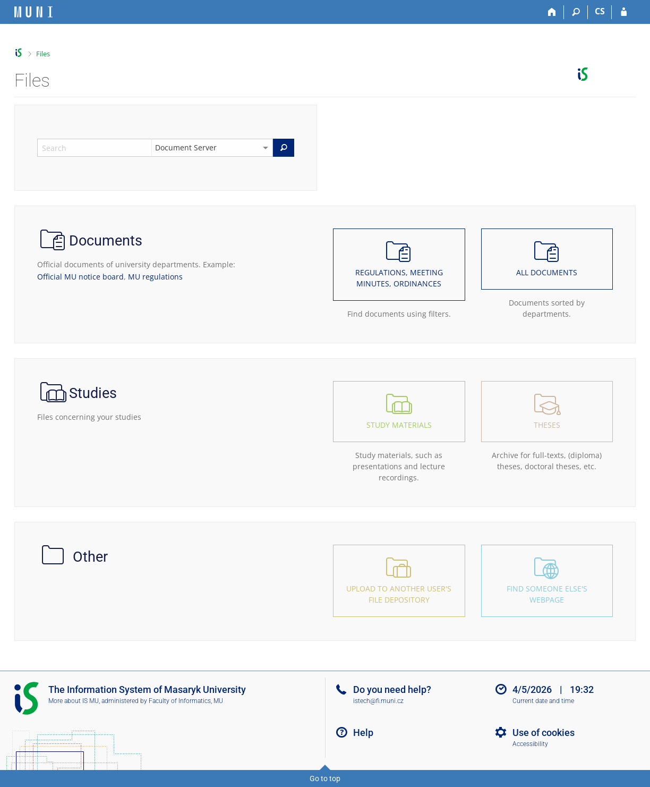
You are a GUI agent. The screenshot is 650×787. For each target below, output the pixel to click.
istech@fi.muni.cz (378, 701)
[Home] (552, 12)
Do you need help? (392, 689)
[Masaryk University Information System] (33, 12)
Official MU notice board (80, 277)
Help (363, 732)
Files (43, 53)
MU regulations (155, 277)
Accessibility (530, 744)
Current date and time (543, 701)
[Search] (576, 12)
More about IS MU (73, 701)
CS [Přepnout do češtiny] (600, 11)
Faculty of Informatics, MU (186, 701)
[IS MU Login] (624, 12)
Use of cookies (543, 732)
